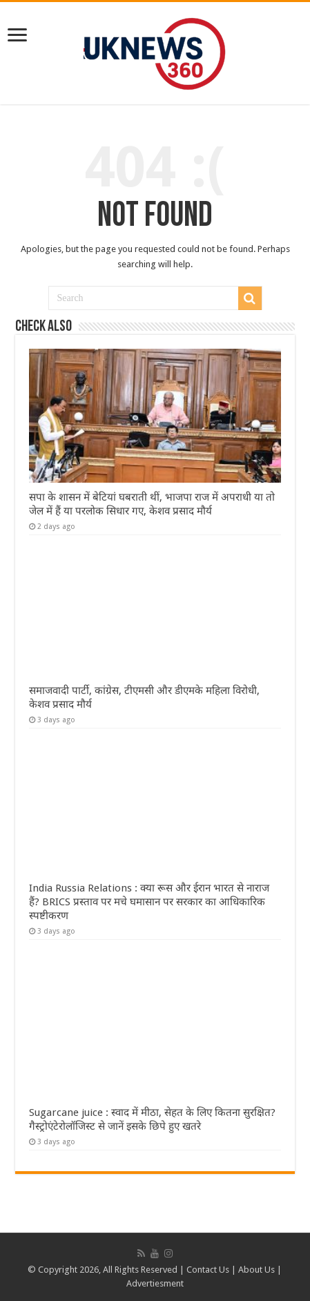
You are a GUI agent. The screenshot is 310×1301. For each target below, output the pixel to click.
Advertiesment (155, 1283)
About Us (256, 1269)
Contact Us (207, 1269)
